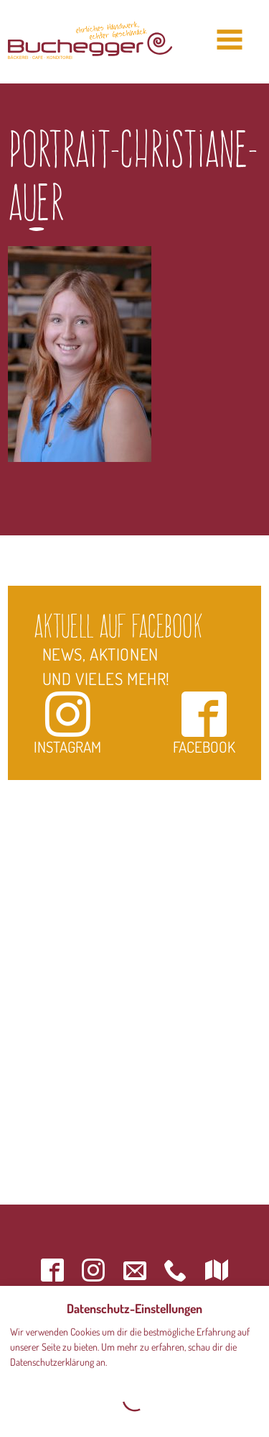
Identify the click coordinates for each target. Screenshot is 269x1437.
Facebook (204, 723)
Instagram (67, 723)
